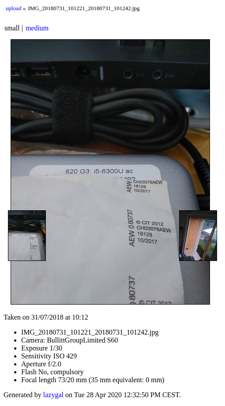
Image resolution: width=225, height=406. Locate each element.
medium (37, 28)
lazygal (53, 395)
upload (13, 8)
